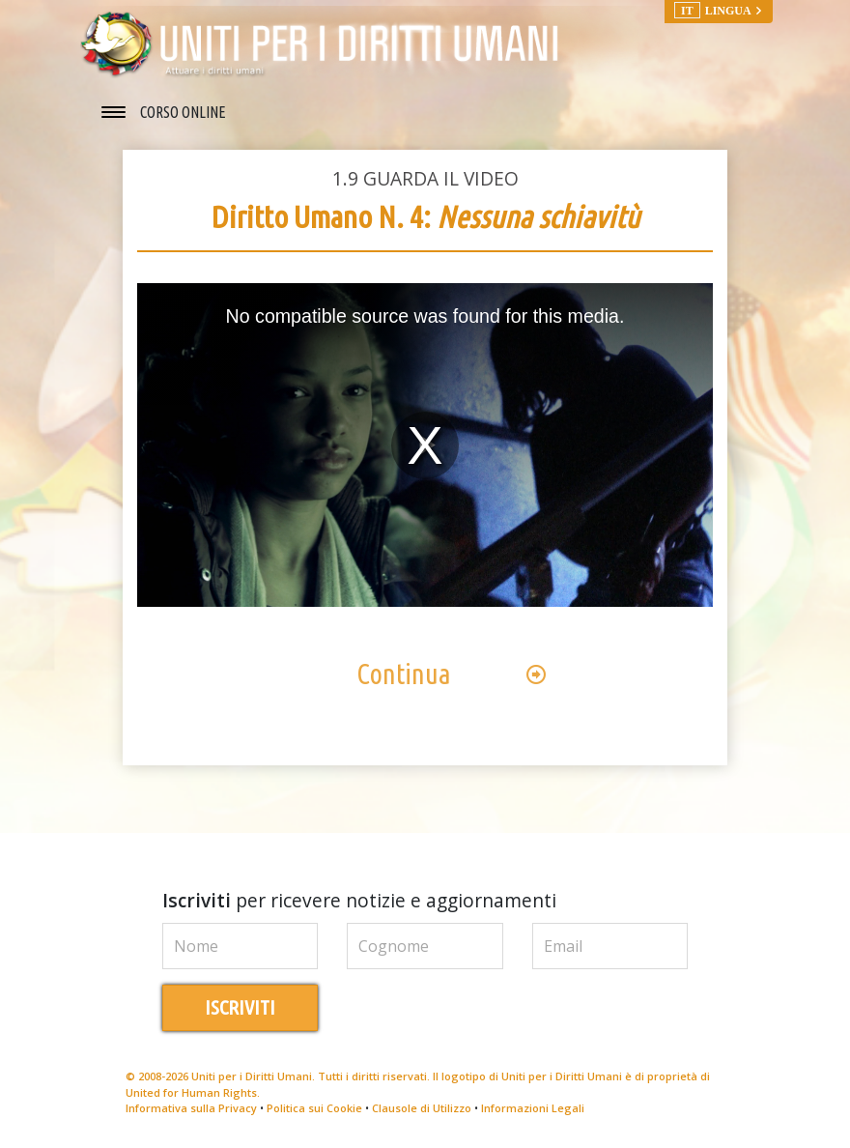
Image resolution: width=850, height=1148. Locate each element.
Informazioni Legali (532, 1108)
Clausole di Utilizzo (421, 1108)
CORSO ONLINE (183, 112)
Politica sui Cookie (314, 1108)
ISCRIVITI (240, 1007)
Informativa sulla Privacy (191, 1108)
